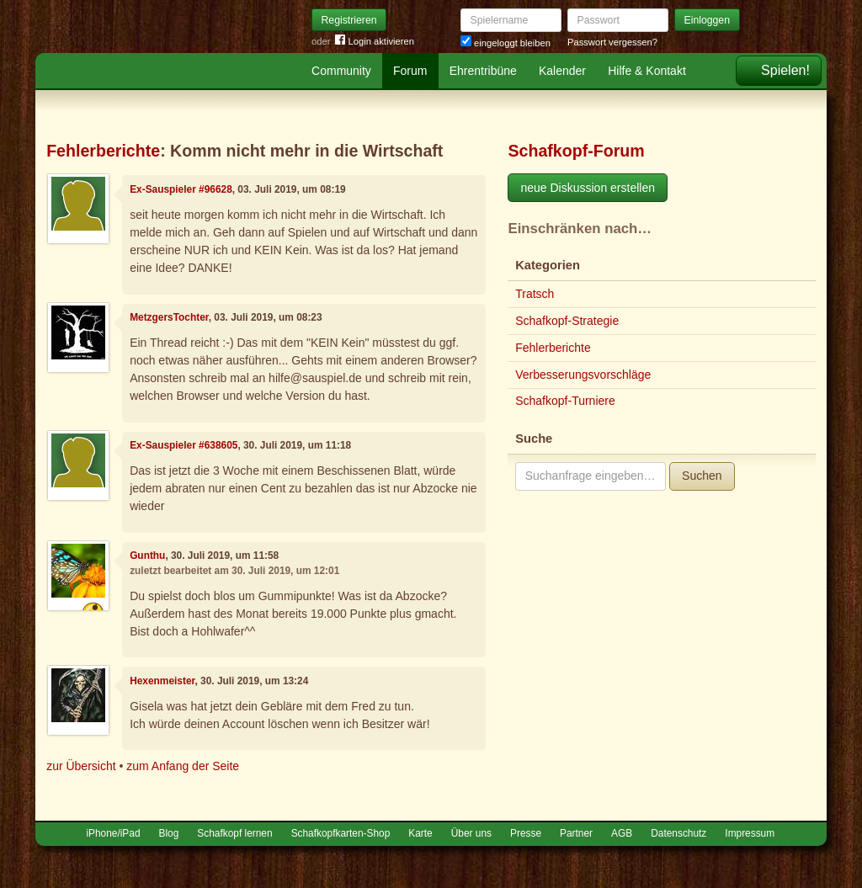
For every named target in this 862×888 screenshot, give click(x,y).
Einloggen (707, 20)
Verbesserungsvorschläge (583, 374)
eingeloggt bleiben (505, 43)
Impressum (749, 833)
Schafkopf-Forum (576, 150)
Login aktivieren (374, 42)
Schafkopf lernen (234, 833)
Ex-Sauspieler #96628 (181, 189)
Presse (525, 833)
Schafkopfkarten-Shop (341, 833)
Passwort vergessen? (612, 42)
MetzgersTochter (169, 317)
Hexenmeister (162, 681)
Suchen (701, 475)
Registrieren (349, 20)
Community (341, 70)
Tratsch (534, 293)
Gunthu (147, 555)
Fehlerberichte (103, 150)
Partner (576, 833)
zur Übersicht (80, 766)
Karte (420, 833)
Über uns (471, 833)
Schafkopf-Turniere (565, 400)
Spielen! (785, 70)
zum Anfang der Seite (182, 766)
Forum (410, 70)
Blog (169, 833)
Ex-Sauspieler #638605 (183, 445)
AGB (621, 833)
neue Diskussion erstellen (587, 187)
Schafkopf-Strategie (567, 320)
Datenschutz (678, 833)
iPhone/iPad (113, 833)
